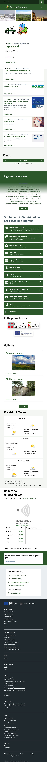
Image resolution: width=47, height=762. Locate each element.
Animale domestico (33, 186)
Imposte (38, 196)
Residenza (16, 201)
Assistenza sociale (23, 189)
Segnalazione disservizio (10, 733)
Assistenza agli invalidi (13, 189)
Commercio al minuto (23, 191)
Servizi (21, 754)
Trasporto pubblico (24, 203)
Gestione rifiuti (10, 196)
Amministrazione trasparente (11, 730)
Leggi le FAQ (7, 732)
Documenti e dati (8, 614)
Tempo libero (34, 201)
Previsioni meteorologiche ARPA (15, 483)
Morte (24, 198)
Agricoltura (24, 186)
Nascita (29, 198)
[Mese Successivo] (41, 160)
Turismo (31, 203)
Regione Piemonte (8, 2)
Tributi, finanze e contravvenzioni (12, 649)
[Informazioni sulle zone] (29, 498)
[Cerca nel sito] (40, 7)
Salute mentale (9, 122)
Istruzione (13, 198)
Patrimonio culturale (36, 198)
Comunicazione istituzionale (13, 194)
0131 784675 (12, 684)
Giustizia (17, 196)
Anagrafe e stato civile (9, 635)
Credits (32, 754)
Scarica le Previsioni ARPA (13, 481)
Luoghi (5, 667)
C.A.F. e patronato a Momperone (14, 136)
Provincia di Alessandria (10, 720)
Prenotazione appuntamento (11, 735)
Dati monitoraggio (8, 754)
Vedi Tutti (23, 208)
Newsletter (7, 748)
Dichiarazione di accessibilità (11, 728)
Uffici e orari (7, 693)
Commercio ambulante (35, 191)
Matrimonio (19, 198)
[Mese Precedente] (5, 160)
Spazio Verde (23, 201)
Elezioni (34, 194)
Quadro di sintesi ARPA (30, 548)
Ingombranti (12, 46)
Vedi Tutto (23, 406)
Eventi (5, 669)
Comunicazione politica (26, 194)
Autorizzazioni (7, 637)
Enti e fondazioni (8, 616)
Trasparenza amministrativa (12, 203)
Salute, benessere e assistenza (11, 647)
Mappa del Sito (14, 756)
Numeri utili (7, 695)
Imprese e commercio (9, 645)
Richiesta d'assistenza (9, 737)
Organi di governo (8, 619)
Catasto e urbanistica (9, 640)
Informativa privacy (9, 723)
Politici (5, 624)
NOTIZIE (9, 44)
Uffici (5, 626)
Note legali (6, 725)
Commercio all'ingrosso (12, 191)
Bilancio (37, 189)
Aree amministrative (9, 612)
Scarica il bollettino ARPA (13, 548)
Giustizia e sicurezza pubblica (11, 642)
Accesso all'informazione (15, 186)
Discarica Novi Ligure (11, 86)
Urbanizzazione (38, 203)
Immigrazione (32, 196)
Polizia (11, 201)
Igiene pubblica (23, 196)
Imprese (7, 198)
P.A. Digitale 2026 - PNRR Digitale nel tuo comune (16, 102)
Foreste (38, 194)
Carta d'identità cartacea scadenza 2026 (18, 71)
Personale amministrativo (10, 621)
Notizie (5, 658)
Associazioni (31, 189)
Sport (28, 201)
